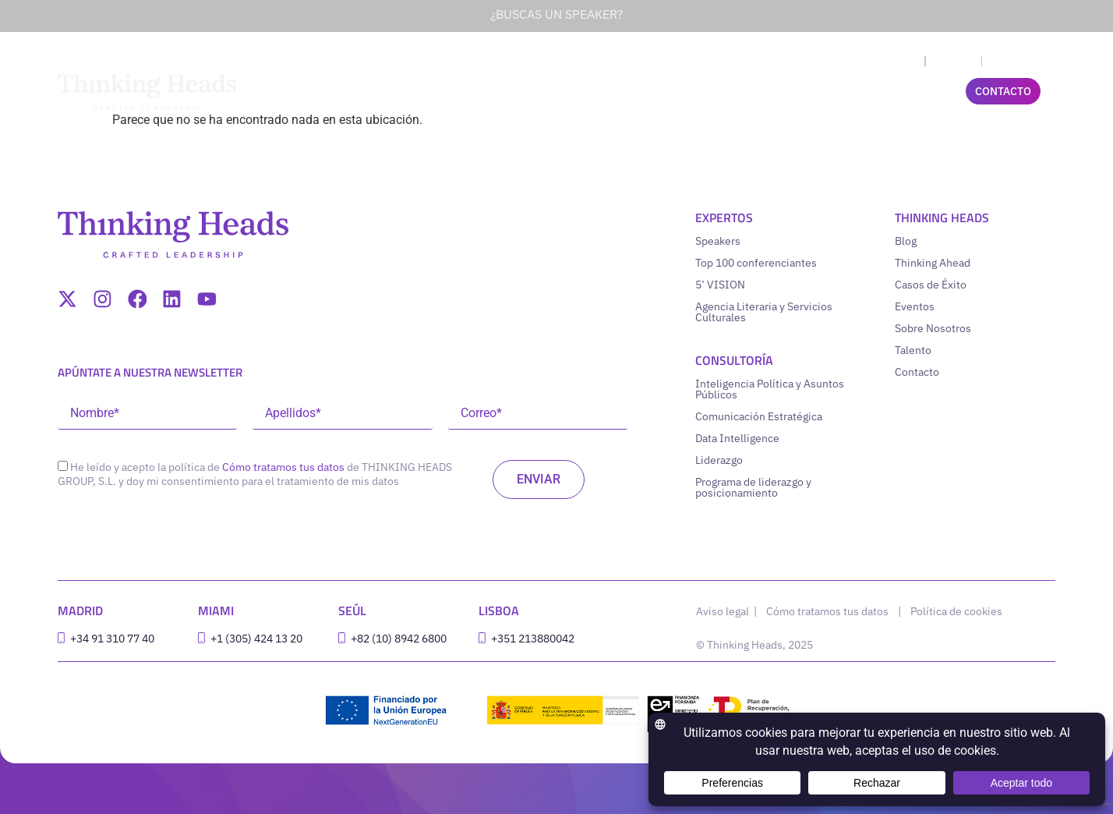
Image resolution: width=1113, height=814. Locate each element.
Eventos (915, 306)
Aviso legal (723, 611)
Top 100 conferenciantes (756, 263)
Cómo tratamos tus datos (283, 467)
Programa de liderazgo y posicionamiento (753, 487)
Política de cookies (956, 611)
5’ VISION (720, 285)
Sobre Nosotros (933, 328)
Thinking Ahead (932, 263)
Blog (906, 241)
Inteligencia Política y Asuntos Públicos (769, 389)
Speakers (717, 241)
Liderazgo (719, 460)
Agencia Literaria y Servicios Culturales (763, 311)
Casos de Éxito (930, 285)
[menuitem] (902, 61)
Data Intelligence (737, 438)
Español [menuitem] (953, 61)
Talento (913, 350)
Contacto (917, 372)
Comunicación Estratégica (758, 416)
